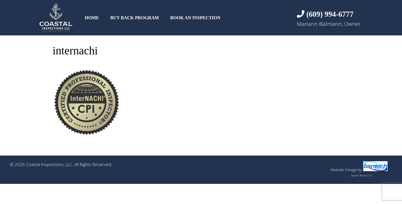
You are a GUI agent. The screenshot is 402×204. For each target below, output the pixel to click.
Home (92, 17)
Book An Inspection (195, 17)
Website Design (343, 169)
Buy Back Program (134, 17)
